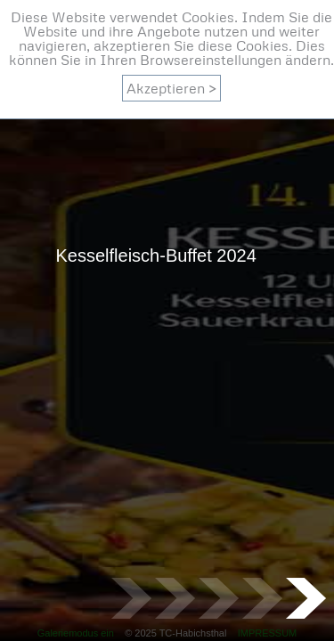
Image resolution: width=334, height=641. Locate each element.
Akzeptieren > (171, 88)
